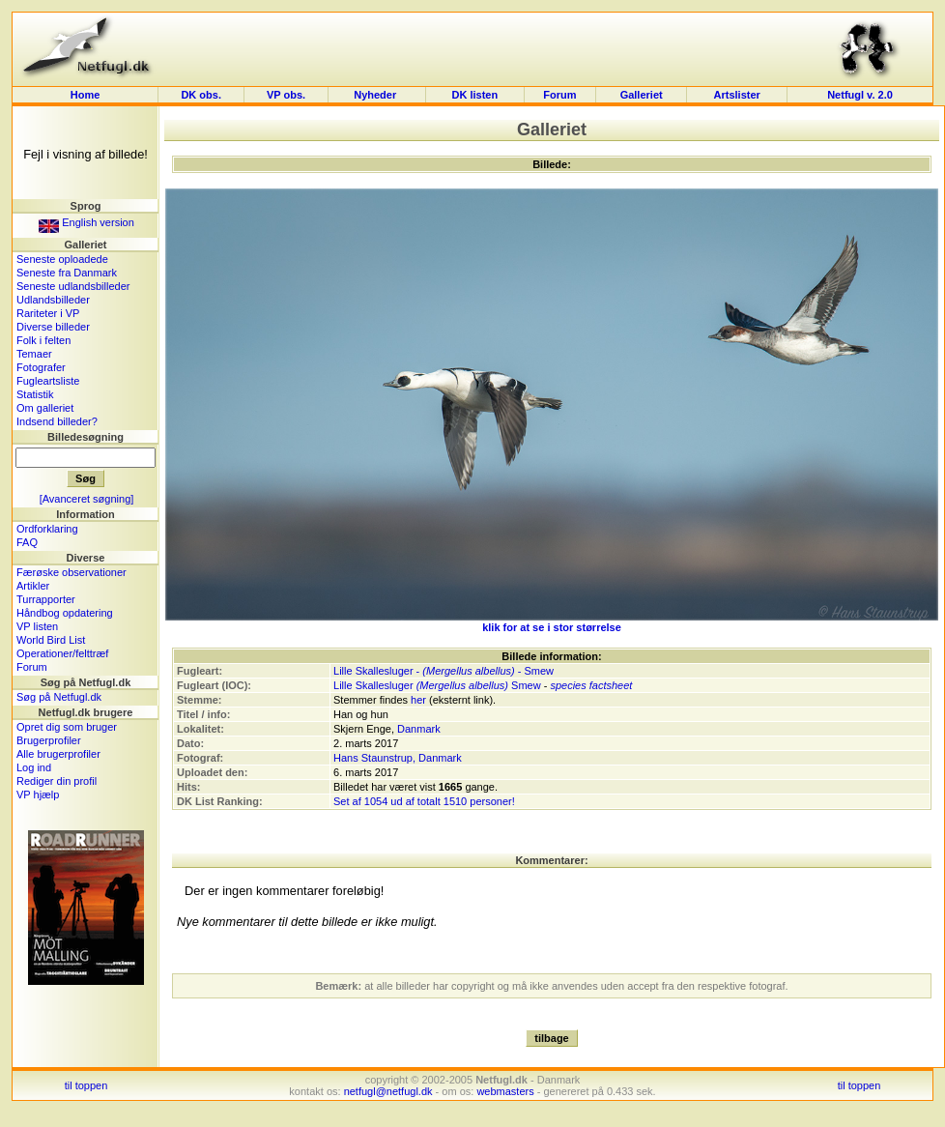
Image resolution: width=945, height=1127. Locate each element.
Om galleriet (44, 408)
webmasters (504, 1091)
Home (85, 95)
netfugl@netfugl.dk (388, 1091)
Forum (559, 95)
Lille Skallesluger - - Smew (443, 671)
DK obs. (201, 95)
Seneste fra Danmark (66, 272)
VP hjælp (37, 794)
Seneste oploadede (62, 259)
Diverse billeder (53, 326)
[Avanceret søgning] (87, 499)
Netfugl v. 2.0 (860, 95)
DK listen (474, 95)
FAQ (27, 542)
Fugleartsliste (47, 381)
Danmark (419, 729)
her (418, 700)
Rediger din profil (56, 781)
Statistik (35, 394)
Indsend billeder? (57, 421)
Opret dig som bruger (66, 727)
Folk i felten (43, 340)
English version (86, 222)
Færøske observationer (71, 572)
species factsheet (591, 685)
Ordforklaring (47, 529)
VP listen (37, 626)
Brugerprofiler (48, 740)
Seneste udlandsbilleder (72, 286)
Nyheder (376, 95)
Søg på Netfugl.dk (58, 697)
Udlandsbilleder (53, 299)
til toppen (86, 1085)
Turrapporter (45, 599)
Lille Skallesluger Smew (437, 685)
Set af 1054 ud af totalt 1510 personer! (424, 801)
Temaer (34, 354)
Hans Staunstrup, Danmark (397, 758)
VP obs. (286, 95)
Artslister (737, 95)
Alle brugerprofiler (58, 754)
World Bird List (50, 640)
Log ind (33, 767)
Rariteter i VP (47, 313)
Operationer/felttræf (62, 653)
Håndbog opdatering (64, 613)
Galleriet (641, 95)
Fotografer (41, 367)
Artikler (32, 586)
